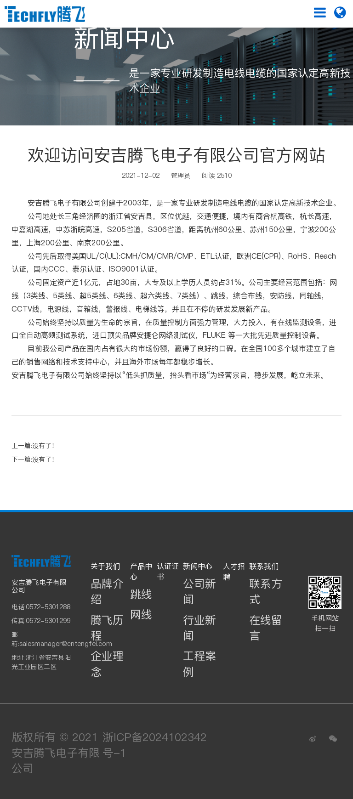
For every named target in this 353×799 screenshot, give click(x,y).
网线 (141, 614)
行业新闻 (199, 627)
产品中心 (141, 571)
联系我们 (264, 566)
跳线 (141, 594)
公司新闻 (199, 591)
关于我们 (105, 566)
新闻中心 (197, 566)
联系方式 (265, 591)
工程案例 (199, 663)
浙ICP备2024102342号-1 (154, 745)
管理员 (180, 175)
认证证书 (168, 571)
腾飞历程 (107, 627)
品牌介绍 (107, 591)
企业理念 (107, 663)
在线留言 (265, 627)
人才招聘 (234, 571)
